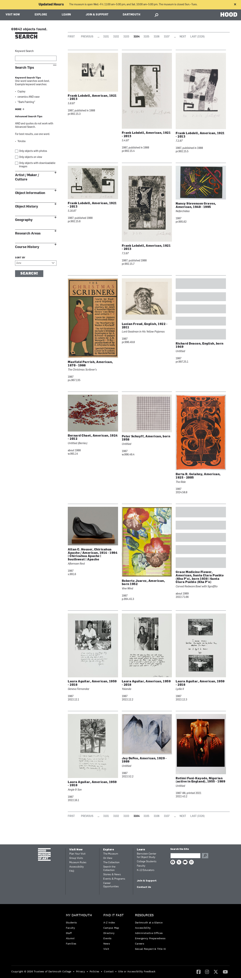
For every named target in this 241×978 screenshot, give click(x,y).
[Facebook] (199, 971)
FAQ (71, 871)
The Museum (110, 853)
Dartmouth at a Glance (148, 922)
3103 (126, 36)
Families (71, 943)
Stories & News (112, 874)
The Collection (111, 862)
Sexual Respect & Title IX (150, 949)
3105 (146, 36)
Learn (66, 14)
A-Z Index (109, 922)
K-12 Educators (145, 870)
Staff (69, 933)
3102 (116, 36)
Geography (24, 220)
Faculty (141, 866)
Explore (41, 14)
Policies (94, 971)
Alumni (70, 938)
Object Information (30, 193)
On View (107, 858)
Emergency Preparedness (150, 938)
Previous (87, 36)
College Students (146, 861)
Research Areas (28, 233)
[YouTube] (225, 971)
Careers (139, 943)
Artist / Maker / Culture (27, 177)
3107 (167, 36)
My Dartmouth (79, 915)
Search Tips (24, 68)
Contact (109, 971)
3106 (156, 36)
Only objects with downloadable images (37, 165)
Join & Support (97, 14)
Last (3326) (197, 36)
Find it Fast (113, 915)
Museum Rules (77, 862)
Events (107, 938)
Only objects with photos (33, 151)
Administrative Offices (149, 933)
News (106, 943)
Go (205, 855)
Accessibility (76, 866)
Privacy (80, 971)
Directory (109, 933)
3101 (106, 36)
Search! (29, 274)
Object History (26, 207)
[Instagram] (207, 971)
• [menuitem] (73, 971)
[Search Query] (185, 855)
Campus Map (111, 927)
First (71, 36)
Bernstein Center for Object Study (146, 855)
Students (71, 922)
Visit (106, 949)
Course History (27, 247)
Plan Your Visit (77, 853)
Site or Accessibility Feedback (136, 971)
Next (183, 36)
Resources (144, 915)
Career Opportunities (111, 885)
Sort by (20, 258)
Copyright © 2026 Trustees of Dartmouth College (41, 971)
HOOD (228, 14)
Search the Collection (109, 868)
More (18, 109)
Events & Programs (114, 879)
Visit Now (13, 14)
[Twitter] (216, 971)
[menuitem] (80, 930)
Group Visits (76, 858)
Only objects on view (30, 157)
